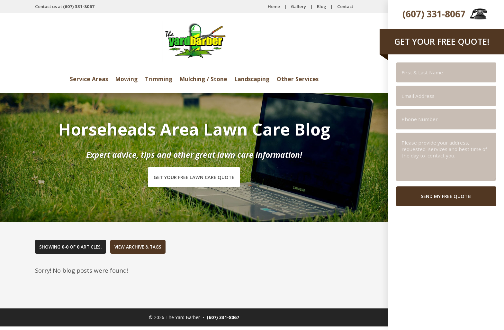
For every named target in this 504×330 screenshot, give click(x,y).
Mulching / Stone (204, 79)
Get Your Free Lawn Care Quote (194, 178)
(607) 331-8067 (433, 14)
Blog (321, 6)
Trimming (155, 79)
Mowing (121, 79)
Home (274, 6)
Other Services (305, 79)
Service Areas (81, 79)
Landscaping (256, 79)
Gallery (298, 6)
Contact (345, 6)
